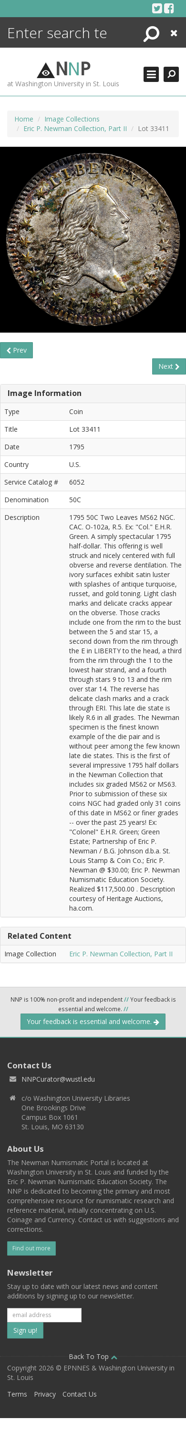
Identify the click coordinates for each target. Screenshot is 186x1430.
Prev (16, 350)
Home (23, 118)
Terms (17, 1394)
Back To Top (93, 1356)
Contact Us (79, 1394)
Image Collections (72, 118)
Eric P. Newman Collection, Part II (75, 128)
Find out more (31, 1248)
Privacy (45, 1394)
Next (169, 366)
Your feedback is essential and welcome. (93, 1021)
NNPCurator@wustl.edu (58, 1079)
